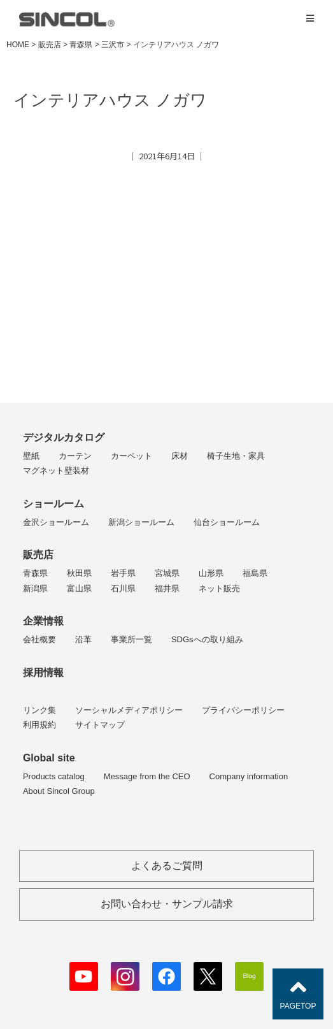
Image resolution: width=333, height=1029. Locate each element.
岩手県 (123, 573)
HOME (17, 44)
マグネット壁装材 (56, 470)
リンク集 (39, 710)
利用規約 (39, 725)
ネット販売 (219, 588)
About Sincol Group (59, 791)
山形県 (211, 573)
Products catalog (54, 776)
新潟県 (35, 588)
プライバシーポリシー (243, 710)
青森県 (35, 573)
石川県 (123, 588)
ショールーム (53, 503)
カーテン (75, 456)
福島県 (255, 573)
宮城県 (167, 573)
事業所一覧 (131, 639)
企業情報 (43, 620)
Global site (49, 757)
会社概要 (39, 639)
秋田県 (79, 573)
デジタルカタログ (63, 437)
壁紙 (31, 456)
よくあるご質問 (166, 865)
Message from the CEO (147, 776)
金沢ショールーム (56, 522)
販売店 (38, 554)
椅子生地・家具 (236, 456)
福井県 (167, 588)
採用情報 (43, 672)
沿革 (83, 639)
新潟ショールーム (141, 522)
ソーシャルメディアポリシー (129, 710)
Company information (248, 776)
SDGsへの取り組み (207, 639)
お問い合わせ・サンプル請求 (167, 903)
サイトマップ (100, 725)
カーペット (131, 456)
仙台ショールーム (227, 522)
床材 (179, 456)
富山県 (79, 588)
